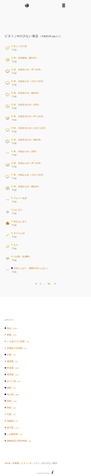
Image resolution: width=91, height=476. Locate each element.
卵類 (11, 408)
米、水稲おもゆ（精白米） (25, 186)
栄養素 (16, 463)
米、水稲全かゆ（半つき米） (27, 69)
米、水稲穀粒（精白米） (24, 58)
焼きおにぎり (19, 221)
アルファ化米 (19, 198)
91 (49, 283)
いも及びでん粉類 (17, 341)
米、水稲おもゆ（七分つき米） (28, 174)
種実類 (12, 361)
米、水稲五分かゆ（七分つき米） (29, 128)
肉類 (11, 401)
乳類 (11, 414)
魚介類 (12, 394)
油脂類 (12, 421)
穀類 (11, 335)
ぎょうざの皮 (19, 46)
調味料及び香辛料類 (18, 441)
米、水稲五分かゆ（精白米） (27, 139)
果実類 (12, 374)
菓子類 (12, 427)
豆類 (11, 354)
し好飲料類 (14, 434)
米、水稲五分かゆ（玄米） (25, 104)
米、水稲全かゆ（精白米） (25, 93)
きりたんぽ (18, 233)
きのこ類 (13, 381)
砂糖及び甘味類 (16, 348)
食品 (11, 328)
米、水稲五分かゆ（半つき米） (28, 116)
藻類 (11, 388)
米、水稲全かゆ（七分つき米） (28, 81)
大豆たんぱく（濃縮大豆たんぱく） (30, 268)
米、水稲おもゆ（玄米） (24, 151)
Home (8, 463)
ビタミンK (26, 463)
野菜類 (12, 368)
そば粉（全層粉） (21, 256)
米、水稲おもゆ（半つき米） (27, 163)
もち (14, 245)
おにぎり (17, 210)
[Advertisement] (45, 20)
